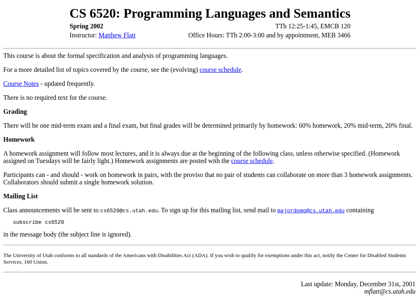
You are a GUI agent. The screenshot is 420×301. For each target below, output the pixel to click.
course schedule (221, 69)
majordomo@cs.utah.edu (311, 210)
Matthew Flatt (116, 35)
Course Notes (21, 83)
